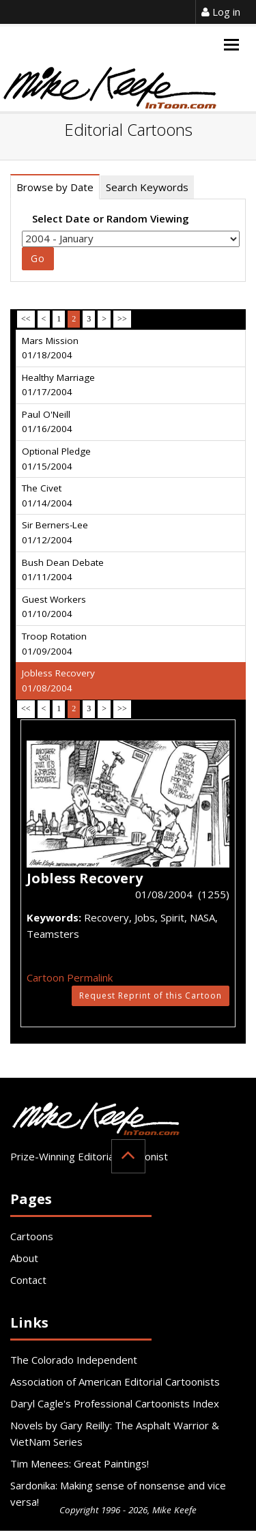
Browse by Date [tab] (55, 187)
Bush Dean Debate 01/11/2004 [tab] (63, 570)
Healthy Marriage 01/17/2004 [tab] (58, 385)
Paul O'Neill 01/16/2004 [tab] (47, 421)
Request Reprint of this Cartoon (150, 995)
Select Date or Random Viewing (110, 218)
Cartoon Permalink (70, 977)
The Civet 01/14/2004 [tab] (47, 495)
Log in (220, 11)
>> (122, 319)
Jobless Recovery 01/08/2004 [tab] (58, 680)
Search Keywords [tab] (147, 187)
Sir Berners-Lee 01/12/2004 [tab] (55, 532)
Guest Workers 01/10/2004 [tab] (54, 606)
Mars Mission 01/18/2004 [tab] (50, 348)
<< (26, 319)
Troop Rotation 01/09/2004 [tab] (54, 643)
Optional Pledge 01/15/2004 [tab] (56, 458)
